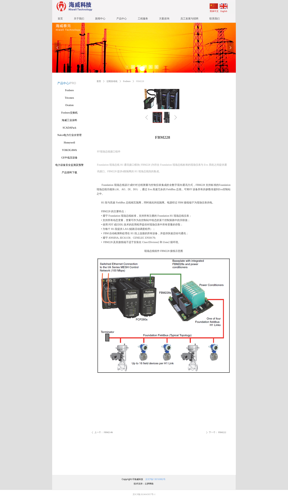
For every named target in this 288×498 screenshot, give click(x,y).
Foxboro (127, 81)
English (223, 11)
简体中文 (214, 11)
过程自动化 (112, 81)
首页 (99, 81)
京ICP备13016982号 (155, 479)
